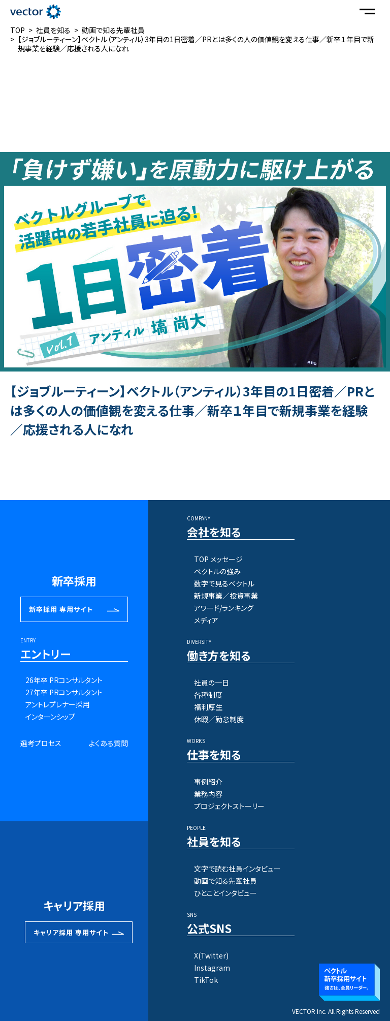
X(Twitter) (211, 955)
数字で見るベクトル (224, 583)
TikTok (206, 980)
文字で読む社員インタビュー (237, 868)
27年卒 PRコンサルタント (64, 692)
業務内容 (208, 794)
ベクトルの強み (217, 571)
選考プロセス (40, 743)
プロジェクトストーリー (229, 806)
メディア (206, 620)
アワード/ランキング (223, 608)
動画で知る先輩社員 (225, 881)
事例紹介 (208, 782)
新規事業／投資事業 (226, 596)
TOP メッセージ (218, 559)
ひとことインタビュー (225, 893)
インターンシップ (50, 716)
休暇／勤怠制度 (219, 719)
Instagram (212, 968)
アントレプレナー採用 (57, 704)
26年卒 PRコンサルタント (64, 680)
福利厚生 (208, 707)
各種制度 (208, 695)
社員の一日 (211, 682)
